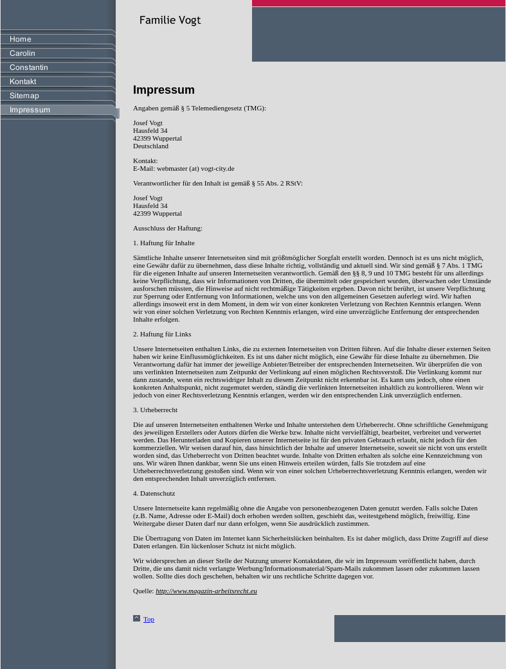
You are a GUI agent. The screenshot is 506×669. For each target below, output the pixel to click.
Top (148, 619)
